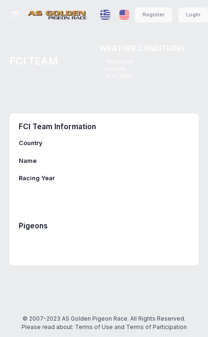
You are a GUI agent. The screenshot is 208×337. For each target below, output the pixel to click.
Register (153, 14)
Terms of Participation (156, 326)
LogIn (193, 14)
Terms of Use (94, 326)
